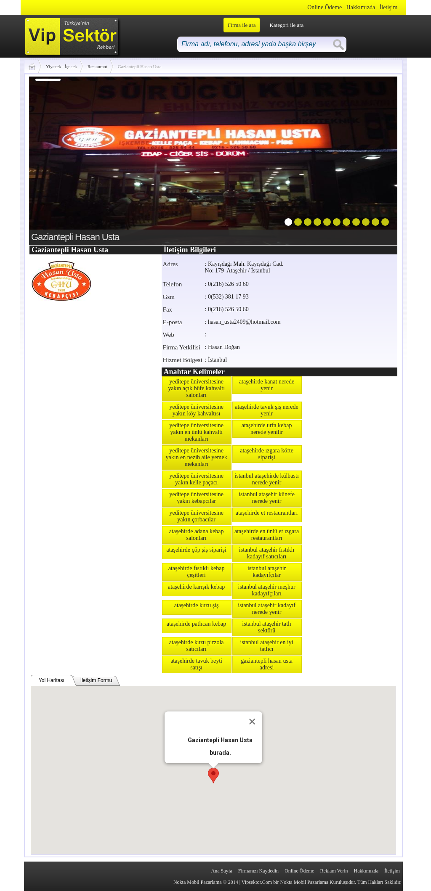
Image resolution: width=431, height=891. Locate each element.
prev (52, 159)
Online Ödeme (324, 7)
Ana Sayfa (221, 871)
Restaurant (97, 66)
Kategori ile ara (286, 25)
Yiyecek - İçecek (61, 66)
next (374, 159)
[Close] (252, 721)
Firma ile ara (241, 25)
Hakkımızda (360, 7)
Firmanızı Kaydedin (258, 871)
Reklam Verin (334, 871)
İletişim (389, 7)
